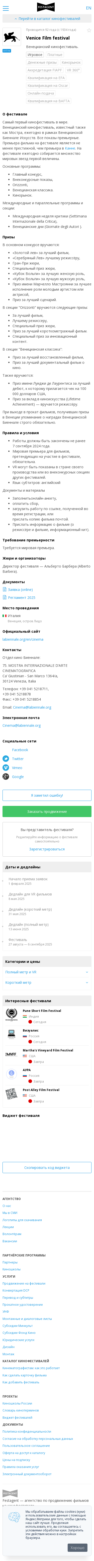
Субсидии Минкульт (18, 1326)
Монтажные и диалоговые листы (27, 1319)
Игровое (35, 54)
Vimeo (12, 767)
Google (13, 776)
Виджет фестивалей (17, 1417)
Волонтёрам (12, 1234)
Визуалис (31, 1030)
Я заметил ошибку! (47, 795)
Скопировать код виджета (47, 1167)
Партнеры (10, 1262)
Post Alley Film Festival (41, 1090)
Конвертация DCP (16, 1290)
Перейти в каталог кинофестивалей (47, 18)
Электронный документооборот (27, 1474)
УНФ (6, 1311)
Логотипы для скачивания (22, 1220)
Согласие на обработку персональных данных (38, 1439)
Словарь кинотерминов (21, 1410)
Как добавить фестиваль (21, 1382)
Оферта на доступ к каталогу (24, 1453)
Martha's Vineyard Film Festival (48, 1050)
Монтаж (8, 1354)
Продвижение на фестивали (24, 1283)
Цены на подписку (16, 1460)
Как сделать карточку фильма (25, 1375)
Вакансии (10, 1241)
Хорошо (77, 1547)
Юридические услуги (18, 1340)
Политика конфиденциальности (27, 1431)
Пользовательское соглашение (26, 1446)
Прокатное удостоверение (23, 1304)
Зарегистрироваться (47, 849)
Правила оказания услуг (21, 1467)
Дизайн (9, 1347)
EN (88, 8)
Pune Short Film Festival (42, 1011)
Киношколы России (17, 1403)
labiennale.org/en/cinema (23, 639)
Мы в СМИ (10, 1213)
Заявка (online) (18, 589)
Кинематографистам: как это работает (31, 1368)
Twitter (13, 758)
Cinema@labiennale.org (32, 707)
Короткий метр (18, 982)
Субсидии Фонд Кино (19, 1333)
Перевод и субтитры (18, 1298)
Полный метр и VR (20, 972)
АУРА (27, 1070)
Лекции (8, 1227)
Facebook (15, 749)
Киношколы (12, 1269)
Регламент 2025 (19, 597)
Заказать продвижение (47, 811)
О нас (7, 1206)
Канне (70, 148)
